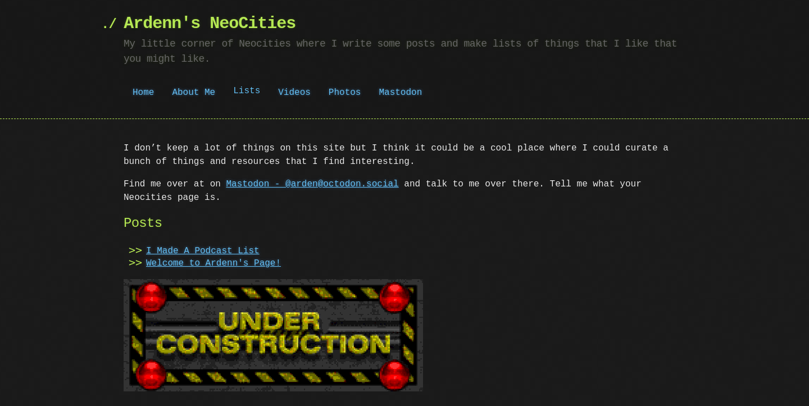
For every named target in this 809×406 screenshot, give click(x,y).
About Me (193, 92)
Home (143, 92)
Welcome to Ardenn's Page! (213, 263)
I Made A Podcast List (203, 251)
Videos (294, 92)
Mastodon (400, 92)
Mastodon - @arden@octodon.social (312, 184)
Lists (246, 92)
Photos (345, 92)
